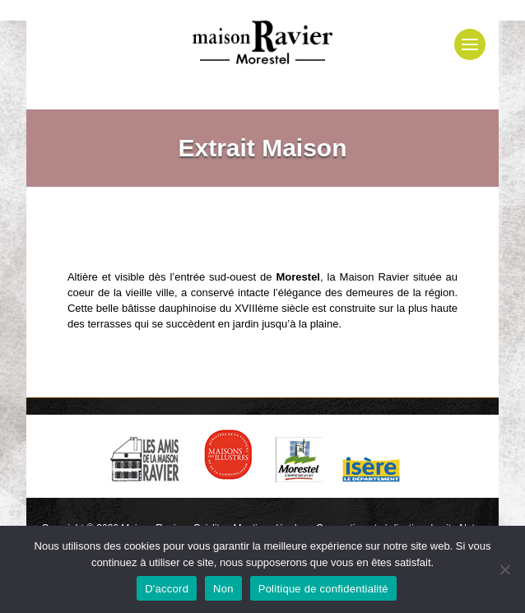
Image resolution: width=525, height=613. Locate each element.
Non (223, 589)
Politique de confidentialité (323, 589)
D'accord (166, 589)
